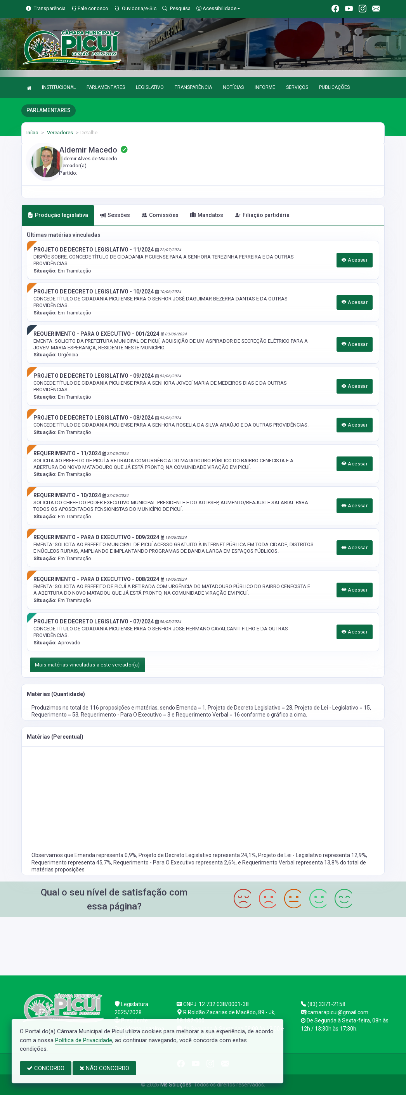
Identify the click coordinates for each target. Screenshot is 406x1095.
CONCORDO (45, 1068)
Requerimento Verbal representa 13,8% (291, 862)
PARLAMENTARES (106, 87)
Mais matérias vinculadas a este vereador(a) (87, 665)
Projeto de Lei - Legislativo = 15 (332, 708)
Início (32, 132)
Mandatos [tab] (206, 215)
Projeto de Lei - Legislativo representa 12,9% (312, 855)
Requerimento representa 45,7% (71, 862)
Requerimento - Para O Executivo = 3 (126, 714)
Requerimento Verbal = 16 (208, 714)
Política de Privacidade (83, 1040)
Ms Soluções (175, 1084)
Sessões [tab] (115, 215)
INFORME (265, 87)
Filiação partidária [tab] (262, 215)
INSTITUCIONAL (59, 87)
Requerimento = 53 (54, 714)
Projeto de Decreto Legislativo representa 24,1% (197, 855)
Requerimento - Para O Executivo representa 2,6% (174, 862)
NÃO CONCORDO (104, 1068)
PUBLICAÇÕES (334, 87)
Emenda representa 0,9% (105, 855)
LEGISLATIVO (150, 87)
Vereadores (59, 132)
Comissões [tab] (160, 215)
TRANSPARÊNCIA (193, 87)
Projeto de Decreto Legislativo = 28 (250, 708)
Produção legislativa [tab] (58, 215)
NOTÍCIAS (233, 87)
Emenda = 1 (190, 708)
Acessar (355, 260)
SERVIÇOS (297, 87)
